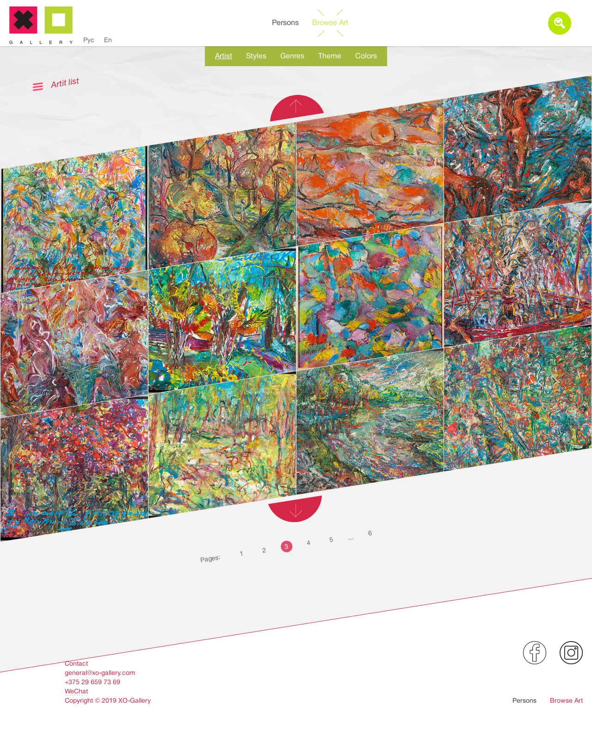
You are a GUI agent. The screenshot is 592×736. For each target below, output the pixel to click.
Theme (329, 56)
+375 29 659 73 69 (92, 682)
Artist (223, 56)
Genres (292, 56)
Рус (88, 40)
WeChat (76, 691)
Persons (285, 23)
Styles (256, 56)
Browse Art (330, 23)
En (108, 40)
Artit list (65, 82)
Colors (366, 56)
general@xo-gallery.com (100, 672)
